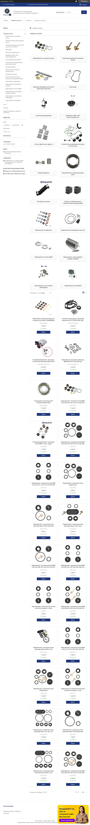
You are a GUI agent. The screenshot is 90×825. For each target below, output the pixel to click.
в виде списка (86, 293)
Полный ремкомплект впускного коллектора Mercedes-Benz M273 (43, 360)
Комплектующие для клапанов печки (72, 59)
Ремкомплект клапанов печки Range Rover (73, 484)
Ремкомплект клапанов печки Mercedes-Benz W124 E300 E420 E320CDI (43, 526)
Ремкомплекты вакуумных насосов (73, 230)
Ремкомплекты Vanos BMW (44, 257)
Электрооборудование (43, 115)
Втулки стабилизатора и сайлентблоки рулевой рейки (73, 202)
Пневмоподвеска (43, 173)
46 (83, 792)
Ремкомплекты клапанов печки (43, 58)
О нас (5, 104)
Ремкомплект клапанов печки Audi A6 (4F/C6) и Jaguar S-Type (43, 607)
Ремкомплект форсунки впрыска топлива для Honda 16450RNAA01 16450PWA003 (43, 320)
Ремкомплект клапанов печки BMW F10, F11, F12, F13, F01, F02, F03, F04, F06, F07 (73, 649)
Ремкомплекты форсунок (43, 230)
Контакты (29, 20)
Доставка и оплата (39, 20)
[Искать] (84, 12)
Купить (43, 332)
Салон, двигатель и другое (44, 144)
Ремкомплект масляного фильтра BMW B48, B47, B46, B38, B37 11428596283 (73, 361)
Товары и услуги (16, 20)
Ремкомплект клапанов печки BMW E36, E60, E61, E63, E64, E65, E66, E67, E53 (73, 567)
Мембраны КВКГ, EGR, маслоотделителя (73, 116)
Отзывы (5, 108)
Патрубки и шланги (43, 201)
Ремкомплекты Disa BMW (73, 286)
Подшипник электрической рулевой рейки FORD (43, 401)
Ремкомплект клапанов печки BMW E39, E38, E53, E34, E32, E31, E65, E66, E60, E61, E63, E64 (73, 443)
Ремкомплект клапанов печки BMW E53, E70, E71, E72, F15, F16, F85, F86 (43, 484)
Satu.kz (53, 821)
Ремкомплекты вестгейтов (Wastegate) (44, 286)
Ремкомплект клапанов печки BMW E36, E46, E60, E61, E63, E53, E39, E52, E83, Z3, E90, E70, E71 (43, 567)
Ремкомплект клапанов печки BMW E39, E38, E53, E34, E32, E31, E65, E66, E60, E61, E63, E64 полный (73, 402)
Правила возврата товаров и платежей (12, 111)
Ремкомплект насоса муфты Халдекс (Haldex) (72, 258)
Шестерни (73, 87)
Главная (5, 20)
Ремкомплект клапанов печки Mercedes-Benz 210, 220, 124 (43, 730)
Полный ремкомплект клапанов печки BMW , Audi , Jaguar (43, 443)
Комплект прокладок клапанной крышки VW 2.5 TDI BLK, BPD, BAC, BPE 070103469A (73, 320)
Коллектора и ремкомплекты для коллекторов (73, 145)
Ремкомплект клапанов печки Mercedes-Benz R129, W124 (73, 525)
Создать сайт (4, 1)
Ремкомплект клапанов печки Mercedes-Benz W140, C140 (43, 648)
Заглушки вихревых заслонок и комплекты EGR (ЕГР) (43, 88)
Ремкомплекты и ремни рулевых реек (73, 173)
